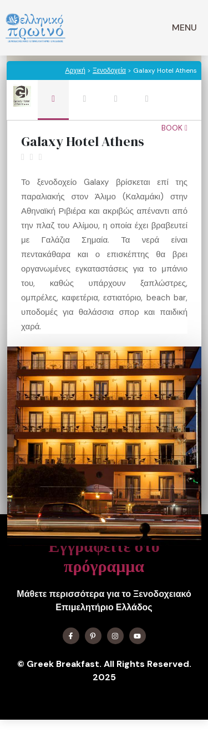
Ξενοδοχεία (109, 70)
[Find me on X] (93, 635)
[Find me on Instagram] (115, 635)
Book (174, 128)
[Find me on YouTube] (137, 635)
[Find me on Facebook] (71, 635)
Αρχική (75, 70)
